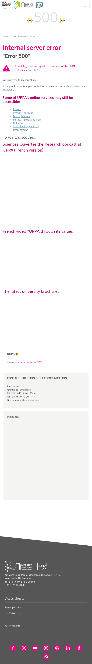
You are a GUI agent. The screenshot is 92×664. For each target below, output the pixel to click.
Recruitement (20, 129)
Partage (17, 119)
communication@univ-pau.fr (25, 400)
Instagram (8, 89)
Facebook (67, 86)
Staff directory (13, 613)
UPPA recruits (12, 625)
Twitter (78, 86)
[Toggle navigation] (85, 5)
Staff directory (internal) (26, 126)
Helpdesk (18, 123)
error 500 (31, 70)
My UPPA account (23, 112)
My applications (21, 116)
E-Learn (17, 109)
